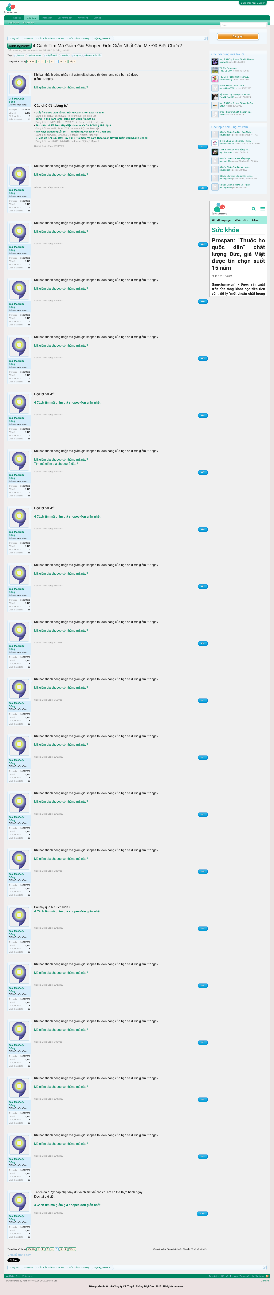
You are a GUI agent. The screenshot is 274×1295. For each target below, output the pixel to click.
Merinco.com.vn (227, 143)
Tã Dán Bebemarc (228, 68)
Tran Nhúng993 (227, 97)
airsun (222, 106)
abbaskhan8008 (227, 88)
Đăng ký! (237, 36)
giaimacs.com (34, 55)
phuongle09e (226, 135)
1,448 (27, 113)
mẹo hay (64, 55)
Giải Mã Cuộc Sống (52, 50)
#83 (203, 244)
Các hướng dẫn (65, 18)
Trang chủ (16, 18)
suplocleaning (226, 79)
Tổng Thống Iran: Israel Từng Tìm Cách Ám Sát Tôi (66, 118)
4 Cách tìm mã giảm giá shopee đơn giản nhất (67, 402)
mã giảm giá (51, 55)
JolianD (223, 114)
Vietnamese (27, 1276)
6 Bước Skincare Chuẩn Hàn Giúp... (236, 176)
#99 (203, 1156)
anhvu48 (52, 128)
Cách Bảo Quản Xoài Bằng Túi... (235, 150)
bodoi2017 (53, 141)
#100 (202, 1213)
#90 (203, 643)
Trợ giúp (234, 1276)
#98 (203, 1099)
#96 (203, 985)
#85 (203, 358)
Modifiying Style (13, 1276)
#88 (203, 529)
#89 (203, 586)
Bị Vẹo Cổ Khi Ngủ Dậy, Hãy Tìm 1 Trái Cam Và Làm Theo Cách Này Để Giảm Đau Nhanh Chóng (91, 137)
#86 (203, 415)
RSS (267, 1276)
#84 (203, 301)
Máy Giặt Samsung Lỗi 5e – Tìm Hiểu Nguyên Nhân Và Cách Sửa (73, 131)
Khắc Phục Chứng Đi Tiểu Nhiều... (236, 112)
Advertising (83, 18)
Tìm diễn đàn (13, 23)
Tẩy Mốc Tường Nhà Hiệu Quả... (235, 77)
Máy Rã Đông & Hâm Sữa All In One (236, 103)
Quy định (265, 1281)
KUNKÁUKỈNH (55, 122)
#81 (203, 147)
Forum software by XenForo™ (31, 1281)
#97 (203, 1042)
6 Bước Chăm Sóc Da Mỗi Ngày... (235, 167)
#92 (203, 757)
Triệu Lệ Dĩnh (226, 71)
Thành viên (47, 18)
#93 (203, 814)
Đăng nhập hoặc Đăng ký (253, 3)
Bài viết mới (28, 23)
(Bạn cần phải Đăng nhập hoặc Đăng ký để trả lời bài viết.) (180, 1249)
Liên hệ (97, 18)
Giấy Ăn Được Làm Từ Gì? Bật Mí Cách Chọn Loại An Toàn (70, 112)
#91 (203, 700)
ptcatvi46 (224, 62)
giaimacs (19, 55)
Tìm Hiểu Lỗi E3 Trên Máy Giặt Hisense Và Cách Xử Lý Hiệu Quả (73, 125)
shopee (77, 55)
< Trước (31, 61)
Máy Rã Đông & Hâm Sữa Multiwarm (237, 59)
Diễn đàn (31, 18)
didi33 (50, 115)
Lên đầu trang (257, 1276)
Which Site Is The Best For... (233, 85)
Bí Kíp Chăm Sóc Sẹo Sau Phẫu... (235, 141)
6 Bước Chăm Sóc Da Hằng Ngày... (236, 132)
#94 (203, 871)
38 (29, 119)
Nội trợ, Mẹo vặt (30, 50)
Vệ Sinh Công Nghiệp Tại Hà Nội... (236, 94)
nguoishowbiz (226, 152)
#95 (203, 928)
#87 (203, 472)
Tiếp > (72, 61)
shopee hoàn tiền (92, 55)
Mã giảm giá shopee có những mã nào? (61, 87)
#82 (203, 188)
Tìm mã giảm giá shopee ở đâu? (56, 463)
